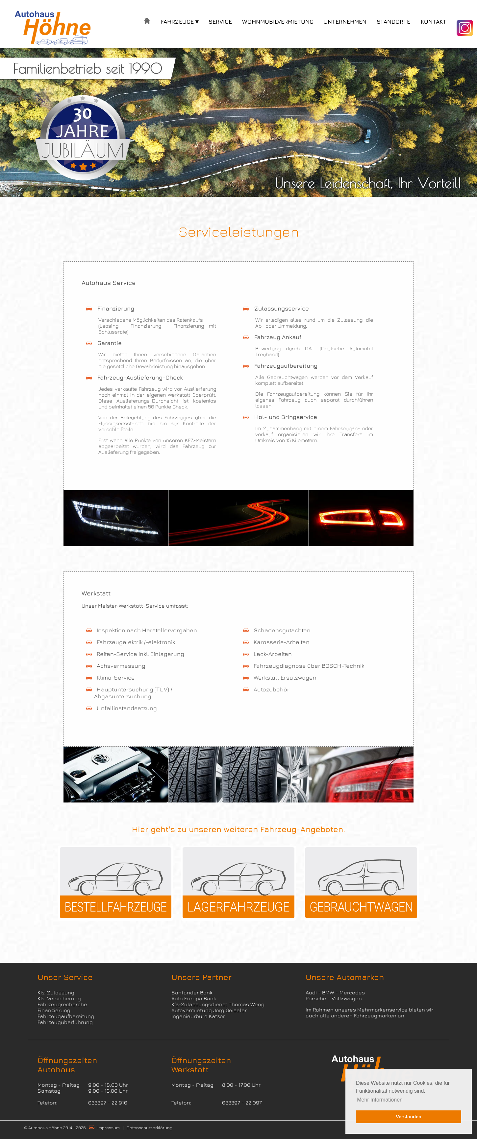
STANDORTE (393, 21)
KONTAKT (433, 21)
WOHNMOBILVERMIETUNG (278, 21)
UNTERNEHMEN (344, 21)
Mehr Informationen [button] (380, 1100)
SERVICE (220, 21)
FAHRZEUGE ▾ (179, 21)
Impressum (108, 1127)
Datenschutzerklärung (149, 1127)
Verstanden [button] (408, 1116)
